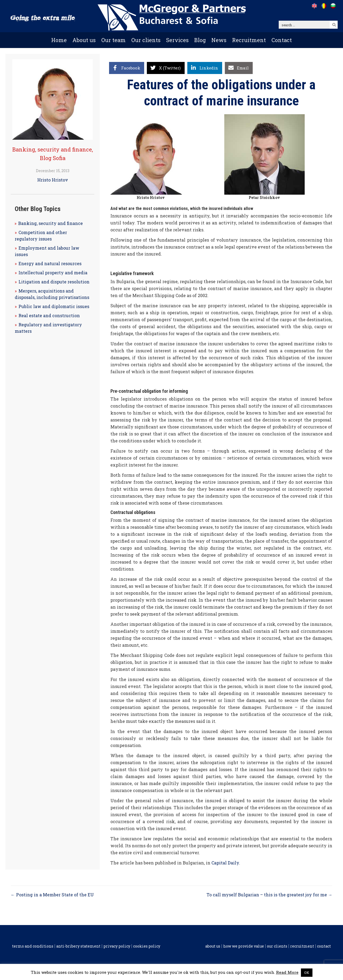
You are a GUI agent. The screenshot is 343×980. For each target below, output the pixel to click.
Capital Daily (225, 863)
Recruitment (249, 39)
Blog (200, 39)
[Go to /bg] (333, 6)
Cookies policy (146, 946)
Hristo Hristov (52, 180)
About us (84, 39)
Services (177, 39)
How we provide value (243, 946)
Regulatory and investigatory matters (48, 328)
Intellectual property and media (52, 272)
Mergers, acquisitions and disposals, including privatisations (52, 294)
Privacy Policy (116, 946)
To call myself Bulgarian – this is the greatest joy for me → (269, 894)
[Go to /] (314, 6)
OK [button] (306, 972)
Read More (287, 972)
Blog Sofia (52, 157)
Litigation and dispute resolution (54, 281)
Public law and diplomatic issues (53, 306)
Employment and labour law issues (47, 251)
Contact (281, 39)
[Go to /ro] (323, 6)
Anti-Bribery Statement (78, 946)
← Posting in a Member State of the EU (52, 894)
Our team (113, 39)
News (218, 39)
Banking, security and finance (52, 149)
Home (59, 39)
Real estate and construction (49, 315)
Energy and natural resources (49, 263)
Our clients (146, 39)
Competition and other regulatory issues (41, 236)
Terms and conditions (32, 946)
